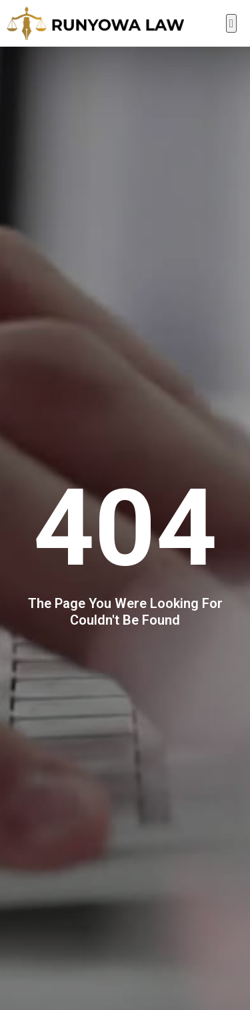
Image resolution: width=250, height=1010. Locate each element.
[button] (231, 23)
